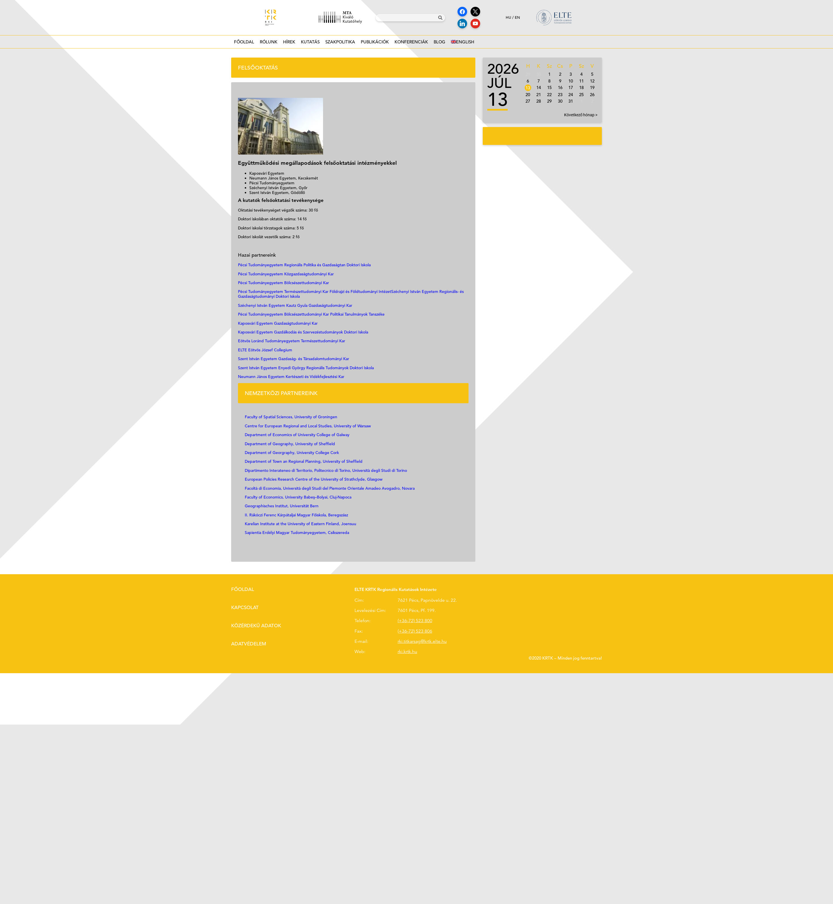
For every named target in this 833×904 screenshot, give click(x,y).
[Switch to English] (462, 41)
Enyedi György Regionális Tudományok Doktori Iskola (326, 367)
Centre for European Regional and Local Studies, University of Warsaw (308, 425)
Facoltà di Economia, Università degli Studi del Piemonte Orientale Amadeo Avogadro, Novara (330, 488)
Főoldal (244, 42)
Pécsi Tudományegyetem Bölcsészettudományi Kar (283, 282)
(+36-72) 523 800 (415, 621)
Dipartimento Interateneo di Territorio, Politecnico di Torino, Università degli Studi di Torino (326, 470)
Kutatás (310, 43)
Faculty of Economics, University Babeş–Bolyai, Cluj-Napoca (298, 497)
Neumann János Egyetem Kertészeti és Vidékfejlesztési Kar (291, 376)
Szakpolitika (340, 43)
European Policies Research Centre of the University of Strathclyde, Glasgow (314, 479)
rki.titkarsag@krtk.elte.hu (422, 641)
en (517, 17)
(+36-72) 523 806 (415, 631)
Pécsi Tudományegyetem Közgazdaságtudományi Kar (286, 273)
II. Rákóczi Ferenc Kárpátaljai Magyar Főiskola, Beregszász (296, 515)
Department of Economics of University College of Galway (297, 434)
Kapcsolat (245, 608)
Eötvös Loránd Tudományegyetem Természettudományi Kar (291, 340)
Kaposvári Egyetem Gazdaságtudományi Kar (278, 323)
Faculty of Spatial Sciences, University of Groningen (291, 416)
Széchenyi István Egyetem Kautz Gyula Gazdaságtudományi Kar (295, 305)
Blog (439, 43)
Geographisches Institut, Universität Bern (282, 505)
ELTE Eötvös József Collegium (265, 349)
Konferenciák (411, 43)
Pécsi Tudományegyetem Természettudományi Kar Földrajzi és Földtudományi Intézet (314, 291)
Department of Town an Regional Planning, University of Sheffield (303, 461)
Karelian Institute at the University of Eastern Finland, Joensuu (300, 523)
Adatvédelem (248, 644)
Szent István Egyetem (257, 367)
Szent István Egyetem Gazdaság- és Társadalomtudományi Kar (293, 358)
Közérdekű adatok (256, 626)
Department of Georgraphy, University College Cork (292, 452)
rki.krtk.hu (407, 651)
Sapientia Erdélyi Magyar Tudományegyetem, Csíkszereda (297, 532)
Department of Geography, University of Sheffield (290, 443)
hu (508, 17)
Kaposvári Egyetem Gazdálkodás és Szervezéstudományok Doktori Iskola (303, 332)
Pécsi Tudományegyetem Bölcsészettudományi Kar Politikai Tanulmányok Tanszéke (311, 314)
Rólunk (268, 43)
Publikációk (375, 43)
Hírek (289, 43)
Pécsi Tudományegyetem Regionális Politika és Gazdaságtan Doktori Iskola (304, 264)
